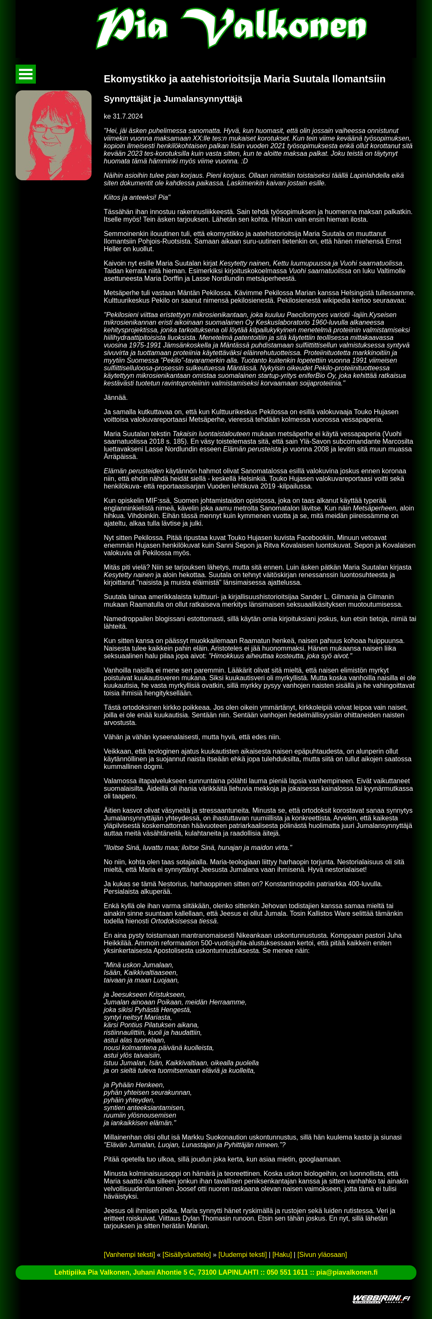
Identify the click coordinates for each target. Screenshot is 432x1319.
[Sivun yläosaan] (322, 1254)
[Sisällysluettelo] (186, 1254)
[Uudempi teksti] (243, 1254)
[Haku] (282, 1254)
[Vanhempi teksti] (129, 1254)
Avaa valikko (26, 74)
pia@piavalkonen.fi (347, 1272)
